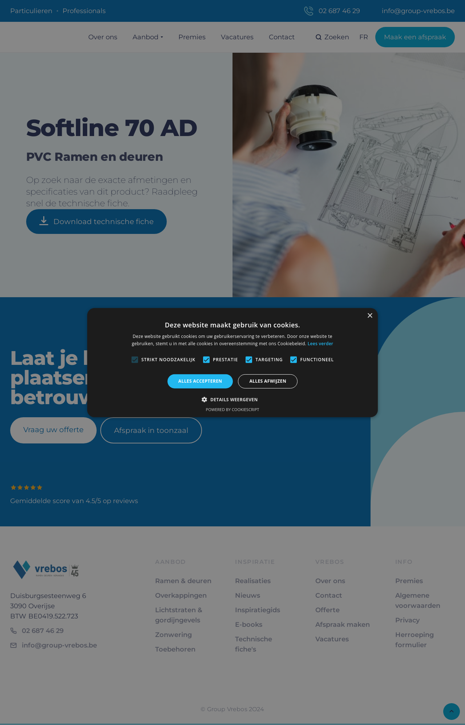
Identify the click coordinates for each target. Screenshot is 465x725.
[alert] (232, 362)
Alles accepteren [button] (200, 381)
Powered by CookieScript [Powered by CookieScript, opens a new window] (232, 409)
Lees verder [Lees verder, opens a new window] (320, 343)
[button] (232, 399)
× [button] (369, 315)
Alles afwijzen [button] (267, 381)
